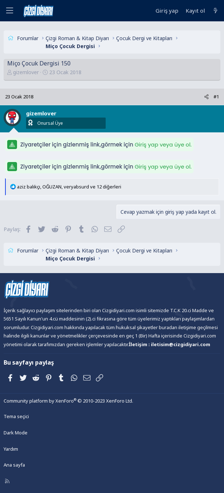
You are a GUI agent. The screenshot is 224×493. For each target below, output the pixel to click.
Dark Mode (16, 432)
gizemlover (26, 72)
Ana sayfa (14, 465)
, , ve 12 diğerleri (69, 186)
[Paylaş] (206, 97)
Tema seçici (16, 416)
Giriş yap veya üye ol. (163, 144)
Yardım (11, 449)
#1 (216, 96)
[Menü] (9, 10)
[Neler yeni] (215, 11)
